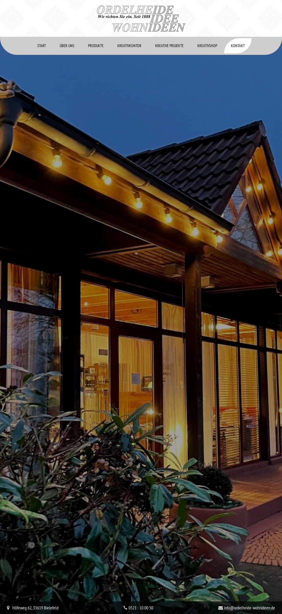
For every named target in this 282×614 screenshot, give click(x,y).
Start (41, 28)
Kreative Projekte (169, 28)
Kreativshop (207, 28)
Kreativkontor (129, 28)
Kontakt (238, 28)
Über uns (67, 28)
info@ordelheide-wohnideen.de (249, 590)
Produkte (96, 28)
